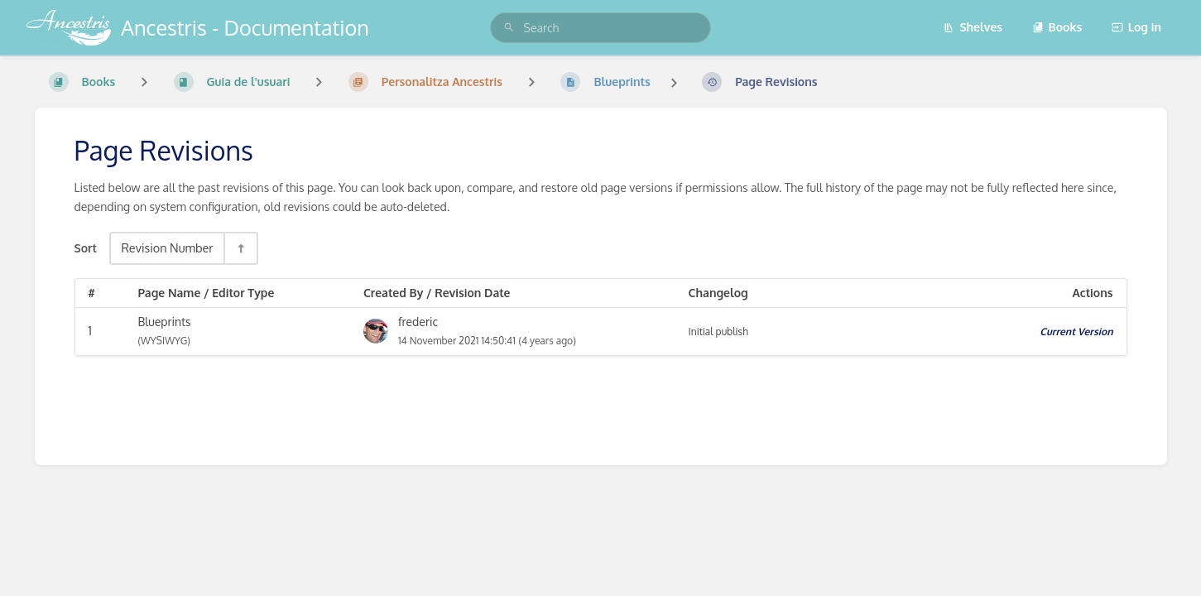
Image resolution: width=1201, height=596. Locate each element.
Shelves (972, 27)
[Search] (509, 28)
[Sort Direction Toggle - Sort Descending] (240, 247)
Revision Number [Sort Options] (167, 247)
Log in (1136, 27)
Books (1057, 27)
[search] (601, 27)
